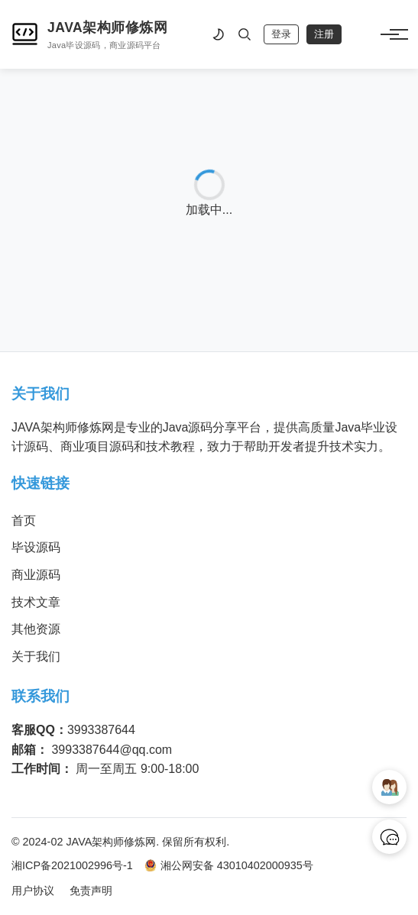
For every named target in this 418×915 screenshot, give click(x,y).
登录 (281, 34)
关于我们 (35, 656)
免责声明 (91, 890)
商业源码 (35, 574)
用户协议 (32, 890)
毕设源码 (35, 547)
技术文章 (35, 602)
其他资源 (35, 628)
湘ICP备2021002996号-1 (72, 865)
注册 (324, 34)
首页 (23, 520)
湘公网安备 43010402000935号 (228, 865)
